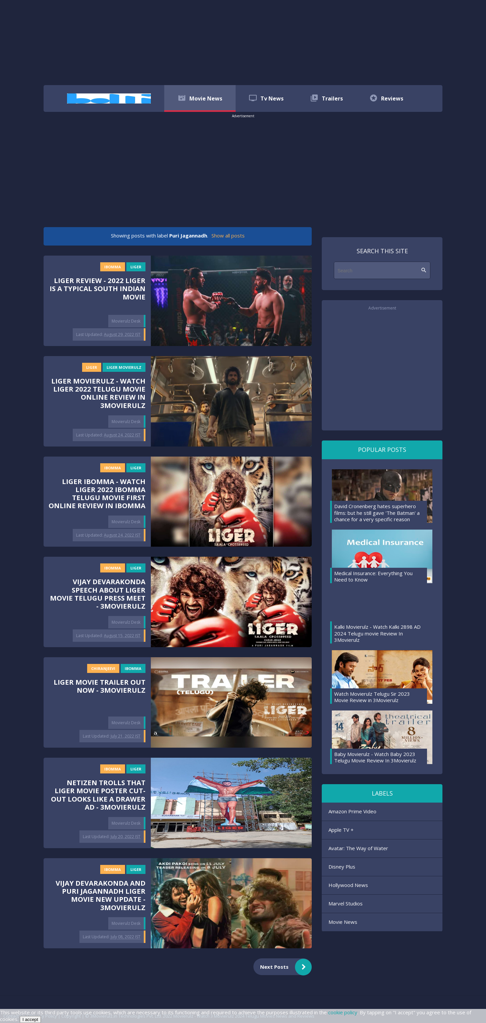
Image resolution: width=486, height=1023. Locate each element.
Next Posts (286, 967)
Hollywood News (348, 885)
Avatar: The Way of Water (358, 848)
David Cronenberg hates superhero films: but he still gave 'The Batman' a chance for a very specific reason (377, 513)
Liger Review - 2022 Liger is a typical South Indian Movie (97, 288)
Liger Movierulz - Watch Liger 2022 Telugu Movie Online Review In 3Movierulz (98, 393)
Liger (135, 266)
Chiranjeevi (103, 668)
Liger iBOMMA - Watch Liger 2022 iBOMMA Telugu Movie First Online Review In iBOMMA (97, 493)
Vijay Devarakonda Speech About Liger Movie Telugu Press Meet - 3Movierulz (97, 593)
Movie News (342, 921)
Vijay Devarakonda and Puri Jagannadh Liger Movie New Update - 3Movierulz (100, 895)
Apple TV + (341, 829)
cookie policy (342, 1012)
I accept (30, 1019)
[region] (243, 42)
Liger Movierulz (124, 367)
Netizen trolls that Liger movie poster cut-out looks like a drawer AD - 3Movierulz (98, 794)
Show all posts (228, 235)
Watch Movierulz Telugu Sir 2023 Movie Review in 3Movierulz (372, 697)
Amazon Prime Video (352, 811)
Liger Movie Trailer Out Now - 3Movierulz (99, 686)
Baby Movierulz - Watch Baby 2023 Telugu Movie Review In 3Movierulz (375, 757)
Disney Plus (341, 866)
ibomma (112, 266)
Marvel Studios (345, 903)
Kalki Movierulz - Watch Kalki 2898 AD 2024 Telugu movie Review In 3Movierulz (377, 633)
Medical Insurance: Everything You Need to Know (373, 576)
